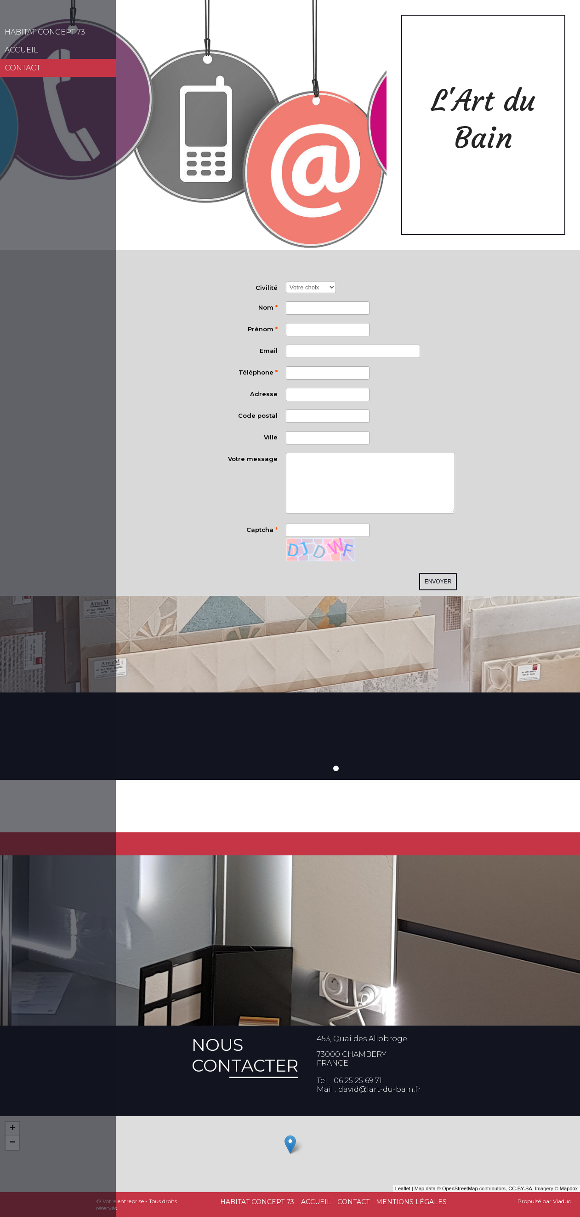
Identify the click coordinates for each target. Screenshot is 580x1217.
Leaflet (402, 1188)
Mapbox (569, 1188)
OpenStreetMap (460, 1188)
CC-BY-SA (520, 1188)
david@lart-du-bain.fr (379, 1089)
